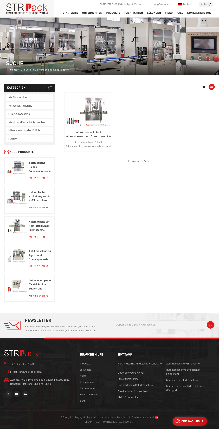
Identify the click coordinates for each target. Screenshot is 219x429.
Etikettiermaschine (19, 114)
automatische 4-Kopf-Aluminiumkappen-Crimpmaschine (88, 134)
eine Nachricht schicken (188, 421)
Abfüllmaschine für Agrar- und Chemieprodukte (40, 255)
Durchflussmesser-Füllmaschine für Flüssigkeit (185, 388)
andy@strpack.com (163, 4)
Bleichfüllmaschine (128, 397)
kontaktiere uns (199, 12)
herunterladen (88, 388)
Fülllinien (13, 139)
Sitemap (89, 422)
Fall (180, 12)
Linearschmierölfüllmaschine (182, 380)
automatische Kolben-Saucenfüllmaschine (40, 167)
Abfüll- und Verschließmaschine (27, 122)
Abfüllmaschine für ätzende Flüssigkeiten (140, 364)
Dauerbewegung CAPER (131, 373)
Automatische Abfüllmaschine (183, 364)
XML (98, 422)
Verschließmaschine (20, 106)
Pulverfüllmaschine (128, 379)
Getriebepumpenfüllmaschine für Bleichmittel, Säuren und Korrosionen (40, 285)
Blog (82, 401)
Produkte (113, 12)
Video (169, 12)
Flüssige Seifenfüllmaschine (133, 391)
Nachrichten (133, 12)
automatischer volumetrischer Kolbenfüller (183, 372)
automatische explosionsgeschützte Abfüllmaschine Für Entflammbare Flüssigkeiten (40, 197)
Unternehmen (92, 12)
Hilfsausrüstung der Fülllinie (24, 130)
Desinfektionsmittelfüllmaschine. (135, 385)
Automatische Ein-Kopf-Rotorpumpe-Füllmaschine (40, 226)
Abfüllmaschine (17, 98)
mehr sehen (38, 178)
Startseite (70, 12)
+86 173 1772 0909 (107, 4)
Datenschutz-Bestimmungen (118, 422)
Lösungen (154, 12)
